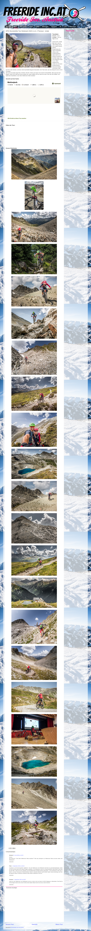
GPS (65, 26)
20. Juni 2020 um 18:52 (18, 855)
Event (31, 26)
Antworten (11, 861)
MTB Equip (45, 26)
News (15, 26)
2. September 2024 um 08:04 (18, 866)
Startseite (34, 924)
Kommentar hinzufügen (11, 887)
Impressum (73, 26)
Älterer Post (59, 924)
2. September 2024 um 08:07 (19, 879)
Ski (60, 26)
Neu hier (8, 26)
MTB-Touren (23, 26)
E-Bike (37, 26)
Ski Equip (54, 26)
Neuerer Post (10, 924)
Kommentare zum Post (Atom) (17, 927)
